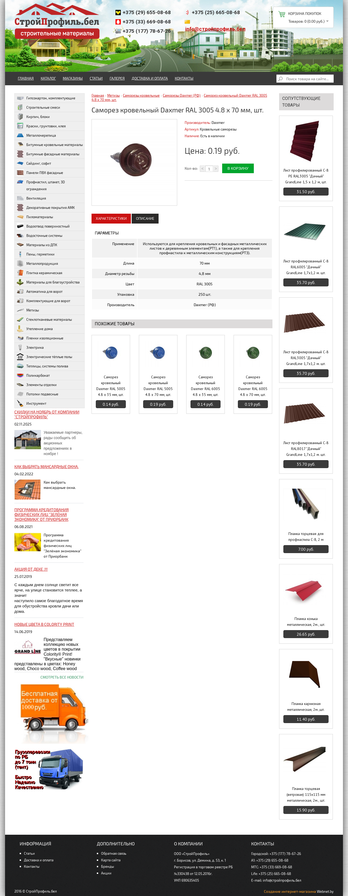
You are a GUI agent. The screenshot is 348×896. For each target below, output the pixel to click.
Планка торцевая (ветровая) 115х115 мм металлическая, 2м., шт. (306, 794)
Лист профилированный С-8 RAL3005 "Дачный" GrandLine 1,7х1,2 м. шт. (306, 358)
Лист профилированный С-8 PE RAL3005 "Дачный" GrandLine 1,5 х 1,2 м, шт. (306, 176)
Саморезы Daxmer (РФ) (182, 95)
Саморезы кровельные (141, 95)
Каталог (48, 78)
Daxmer (218, 122)
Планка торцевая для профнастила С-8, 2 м (306, 536)
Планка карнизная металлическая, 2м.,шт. (306, 706)
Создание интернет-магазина (290, 891)
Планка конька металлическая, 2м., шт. (306, 621)
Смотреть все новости (62, 677)
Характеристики (111, 218)
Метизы (113, 95)
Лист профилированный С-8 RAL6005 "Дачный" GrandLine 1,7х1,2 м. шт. (306, 267)
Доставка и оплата (150, 78)
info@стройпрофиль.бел (215, 29)
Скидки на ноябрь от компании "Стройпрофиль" (46, 414)
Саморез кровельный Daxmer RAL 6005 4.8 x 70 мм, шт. (252, 386)
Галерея (117, 78)
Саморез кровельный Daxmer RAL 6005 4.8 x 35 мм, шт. (205, 386)
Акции (106, 873)
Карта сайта (111, 860)
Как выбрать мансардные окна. (46, 466)
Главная (26, 78)
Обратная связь (113, 853)
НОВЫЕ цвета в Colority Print (44, 624)
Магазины (73, 78)
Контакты (184, 78)
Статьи (96, 78)
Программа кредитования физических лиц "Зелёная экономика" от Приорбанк (41, 514)
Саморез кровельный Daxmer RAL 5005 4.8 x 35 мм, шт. (110, 386)
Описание (145, 218)
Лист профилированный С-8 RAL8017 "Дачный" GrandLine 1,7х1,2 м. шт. (306, 448)
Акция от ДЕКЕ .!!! (31, 569)
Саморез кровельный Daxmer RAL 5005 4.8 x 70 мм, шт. (158, 386)
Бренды (107, 866)
